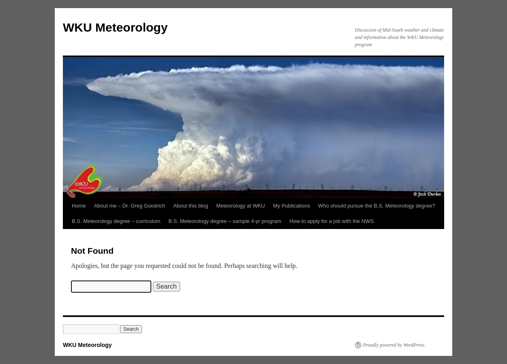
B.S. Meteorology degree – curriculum (116, 221)
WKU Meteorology (115, 27)
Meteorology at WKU (240, 206)
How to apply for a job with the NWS (331, 221)
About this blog (190, 206)
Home (79, 206)
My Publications (291, 206)
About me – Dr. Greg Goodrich (129, 206)
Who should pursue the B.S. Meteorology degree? (376, 206)
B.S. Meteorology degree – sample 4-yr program (224, 221)
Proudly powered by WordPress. (394, 345)
